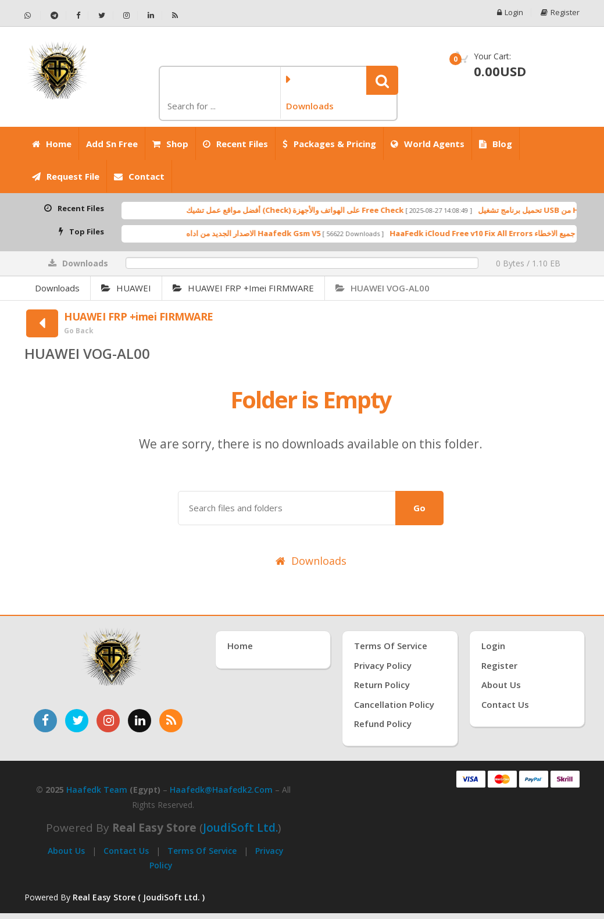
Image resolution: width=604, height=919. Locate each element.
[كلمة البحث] (219, 106)
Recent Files (235, 143)
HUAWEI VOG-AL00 (382, 288)
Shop (170, 143)
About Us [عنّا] (501, 684)
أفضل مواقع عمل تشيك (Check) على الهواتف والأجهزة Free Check (327, 210)
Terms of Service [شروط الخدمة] (390, 645)
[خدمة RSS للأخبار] (171, 720)
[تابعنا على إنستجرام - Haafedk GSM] (127, 15)
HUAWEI (126, 288)
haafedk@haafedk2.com (221, 789)
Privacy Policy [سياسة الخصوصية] (383, 665)
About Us (66, 850)
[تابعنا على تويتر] (76, 720)
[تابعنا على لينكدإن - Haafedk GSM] (151, 15)
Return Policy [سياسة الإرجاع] (382, 684)
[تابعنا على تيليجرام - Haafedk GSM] (54, 15)
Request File (65, 176)
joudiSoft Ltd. (240, 827)
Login (510, 12)
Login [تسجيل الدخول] (493, 645)
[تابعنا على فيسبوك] (45, 720)
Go (419, 508)
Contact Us (126, 850)
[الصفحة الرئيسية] (87, 70)
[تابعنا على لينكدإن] (139, 720)
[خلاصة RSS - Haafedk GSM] (175, 15)
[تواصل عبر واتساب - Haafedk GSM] (32, 15)
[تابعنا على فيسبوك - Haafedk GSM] (78, 15)
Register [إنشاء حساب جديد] (499, 665)
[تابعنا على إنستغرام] (108, 720)
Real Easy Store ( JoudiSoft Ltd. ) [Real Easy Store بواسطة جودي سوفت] (139, 897)
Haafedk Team (96, 789)
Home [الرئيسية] (52, 143)
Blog (495, 143)
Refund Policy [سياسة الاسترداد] (383, 723)
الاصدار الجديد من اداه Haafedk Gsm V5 (286, 233)
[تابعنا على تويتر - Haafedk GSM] (102, 15)
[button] (382, 80)
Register (560, 12)
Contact (139, 176)
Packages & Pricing (329, 143)
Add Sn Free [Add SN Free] (112, 143)
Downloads (57, 288)
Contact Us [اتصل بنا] (505, 704)
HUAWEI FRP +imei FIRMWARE (243, 288)
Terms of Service (202, 850)
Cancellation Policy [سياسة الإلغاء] (394, 704)
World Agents (427, 143)
